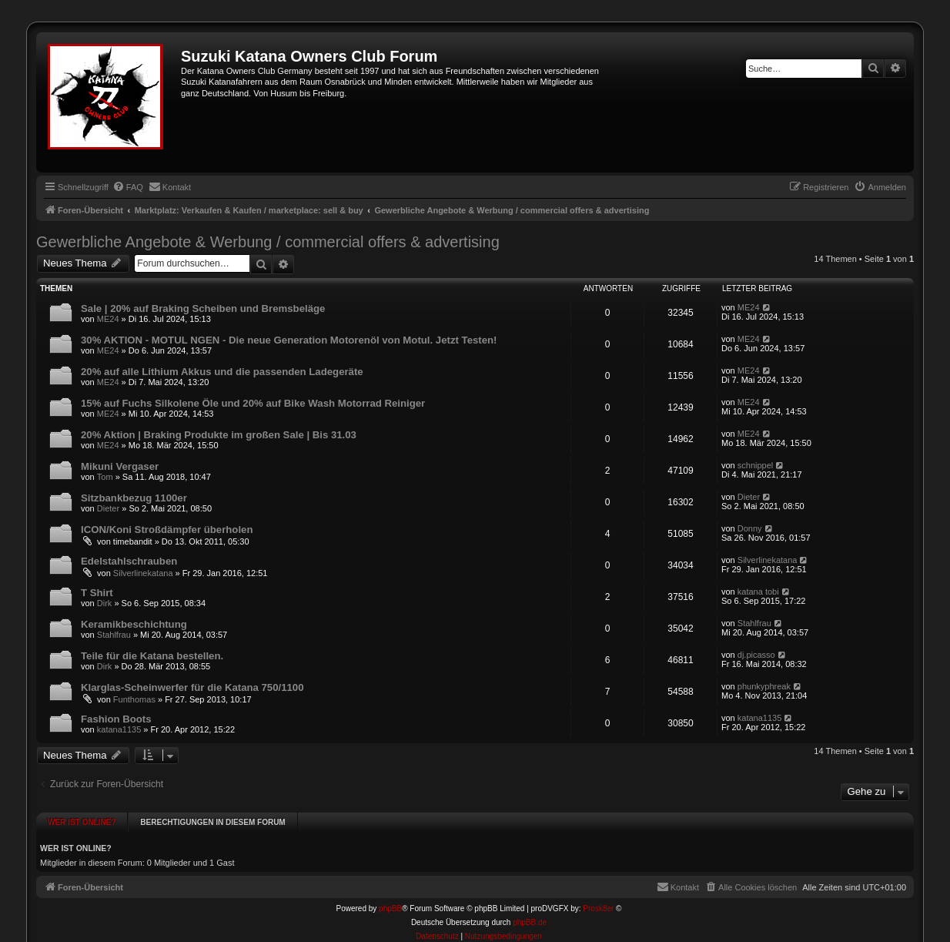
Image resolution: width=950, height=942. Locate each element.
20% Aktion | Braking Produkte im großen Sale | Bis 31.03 (218, 435)
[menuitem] (127, 187)
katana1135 (119, 729)
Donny (750, 528)
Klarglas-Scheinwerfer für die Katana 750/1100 (192, 687)
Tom (105, 476)
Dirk (104, 603)
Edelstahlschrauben (129, 561)
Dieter (108, 508)
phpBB (390, 901)
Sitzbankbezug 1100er (134, 498)
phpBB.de (530, 915)
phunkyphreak (764, 686)
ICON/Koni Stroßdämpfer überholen (167, 529)
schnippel (755, 465)
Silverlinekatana (143, 573)
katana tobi (758, 591)
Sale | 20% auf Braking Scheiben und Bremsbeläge (203, 308)
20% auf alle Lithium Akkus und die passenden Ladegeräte (222, 371)
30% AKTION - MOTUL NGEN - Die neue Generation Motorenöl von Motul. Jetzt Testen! (289, 340)
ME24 (108, 318)
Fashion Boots (116, 719)
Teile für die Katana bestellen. (152, 656)
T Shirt (97, 592)
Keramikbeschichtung (134, 624)
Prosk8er (598, 901)
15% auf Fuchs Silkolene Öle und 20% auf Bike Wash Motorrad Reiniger (253, 403)
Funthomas (134, 699)
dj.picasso (756, 654)
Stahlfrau (114, 634)
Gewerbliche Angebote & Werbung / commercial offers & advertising (268, 241)
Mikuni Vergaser (120, 466)
